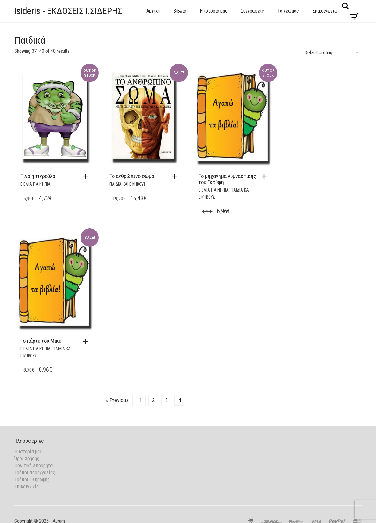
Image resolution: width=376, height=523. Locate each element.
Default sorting (331, 53)
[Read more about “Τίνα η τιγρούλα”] (87, 177)
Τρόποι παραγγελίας (34, 472)
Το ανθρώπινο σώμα (131, 176)
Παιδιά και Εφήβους (127, 184)
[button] (176, 177)
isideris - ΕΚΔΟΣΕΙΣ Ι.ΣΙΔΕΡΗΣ (68, 10)
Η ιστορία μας (213, 11)
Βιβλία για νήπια (35, 184)
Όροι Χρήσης (26, 458)
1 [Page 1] (140, 400)
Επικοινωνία (324, 11)
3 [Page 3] (166, 400)
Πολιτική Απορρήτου (34, 465)
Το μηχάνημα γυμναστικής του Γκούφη (227, 179)
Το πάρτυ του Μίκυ (40, 341)
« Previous (117, 400)
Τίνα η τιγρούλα (37, 176)
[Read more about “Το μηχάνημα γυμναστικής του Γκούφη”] (266, 177)
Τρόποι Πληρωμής (32, 479)
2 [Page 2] (153, 400)
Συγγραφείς (252, 11)
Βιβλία (179, 11)
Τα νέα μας (288, 11)
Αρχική (153, 11)
